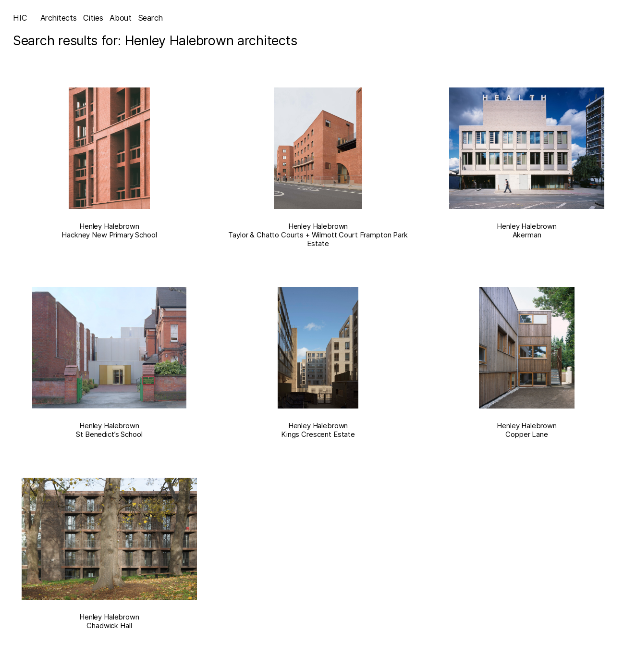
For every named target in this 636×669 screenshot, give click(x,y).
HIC (20, 18)
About (121, 18)
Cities (93, 18)
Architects (58, 18)
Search (150, 18)
